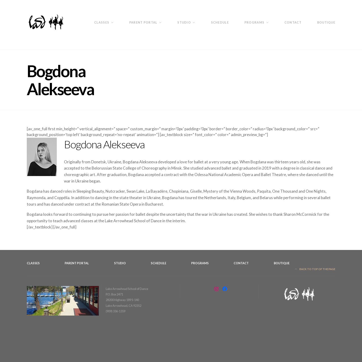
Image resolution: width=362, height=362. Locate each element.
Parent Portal (143, 22)
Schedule (220, 22)
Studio (184, 22)
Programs (254, 22)
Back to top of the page (315, 269)
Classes (101, 22)
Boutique (326, 22)
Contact (293, 22)
